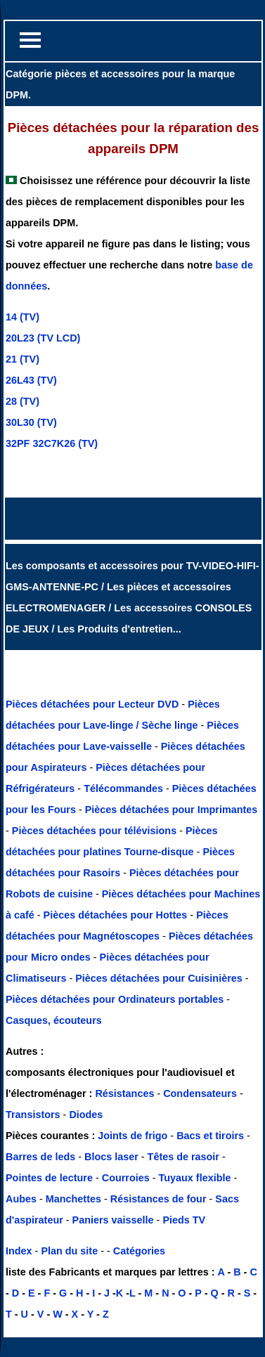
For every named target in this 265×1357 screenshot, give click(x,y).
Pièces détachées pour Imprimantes (171, 809)
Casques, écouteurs (54, 1020)
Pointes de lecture (49, 1177)
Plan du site (69, 1251)
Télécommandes (123, 788)
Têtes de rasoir (183, 1156)
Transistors (34, 1114)
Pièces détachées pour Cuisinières (160, 978)
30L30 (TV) (31, 422)
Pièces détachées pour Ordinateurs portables (116, 999)
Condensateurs (201, 1093)
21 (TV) (22, 359)
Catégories (139, 1251)
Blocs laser (111, 1156)
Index (19, 1251)
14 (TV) (22, 317)
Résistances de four (158, 1199)
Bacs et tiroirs (210, 1135)
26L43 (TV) (31, 380)
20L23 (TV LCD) (43, 338)
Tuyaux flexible (195, 1177)
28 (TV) (22, 401)
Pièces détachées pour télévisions (95, 830)
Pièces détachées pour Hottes (117, 915)
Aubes (21, 1199)
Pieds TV (183, 1220)
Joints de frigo (132, 1135)
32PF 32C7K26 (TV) (52, 443)
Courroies (126, 1177)
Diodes (86, 1114)
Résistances (126, 1093)
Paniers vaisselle (113, 1220)
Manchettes (73, 1199)
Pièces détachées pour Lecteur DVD (93, 704)
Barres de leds (40, 1156)
